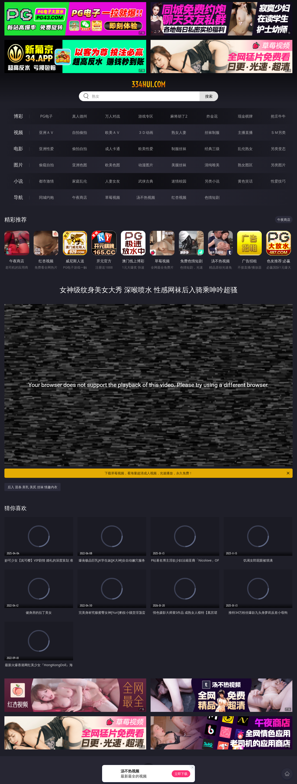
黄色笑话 (245, 181)
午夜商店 (79, 197)
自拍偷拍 (79, 132)
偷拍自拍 (79, 148)
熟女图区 (245, 164)
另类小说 (212, 181)
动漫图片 (145, 164)
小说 (18, 181)
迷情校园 (178, 181)
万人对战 (112, 116)
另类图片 (278, 164)
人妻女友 (112, 181)
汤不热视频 (145, 197)
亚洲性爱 (46, 148)
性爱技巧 (278, 181)
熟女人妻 (178, 132)
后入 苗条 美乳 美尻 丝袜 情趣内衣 (32, 487)
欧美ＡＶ (112, 132)
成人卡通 (112, 148)
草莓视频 (112, 197)
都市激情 (46, 181)
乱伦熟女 (245, 148)
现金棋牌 (245, 116)
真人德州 (79, 116)
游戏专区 (145, 116)
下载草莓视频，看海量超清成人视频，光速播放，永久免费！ (197, 473)
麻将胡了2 (178, 116)
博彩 (18, 116)
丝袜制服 (212, 132)
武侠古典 (145, 181)
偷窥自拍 (46, 164)
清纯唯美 (212, 164)
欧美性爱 (145, 148)
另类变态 (278, 148)
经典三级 (212, 148)
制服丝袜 (178, 148)
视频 (18, 132)
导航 (18, 197)
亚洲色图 (79, 164)
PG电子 (46, 116)
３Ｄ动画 (145, 132)
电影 (18, 148)
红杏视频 (178, 197)
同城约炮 (46, 197)
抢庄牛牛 (278, 116)
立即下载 (180, 773)
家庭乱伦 (79, 181)
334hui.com (148, 84)
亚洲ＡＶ (46, 132)
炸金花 (212, 116)
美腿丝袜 (178, 164)
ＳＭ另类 (278, 132)
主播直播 (245, 132)
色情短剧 (212, 197)
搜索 (209, 96)
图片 (18, 165)
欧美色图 (112, 164)
